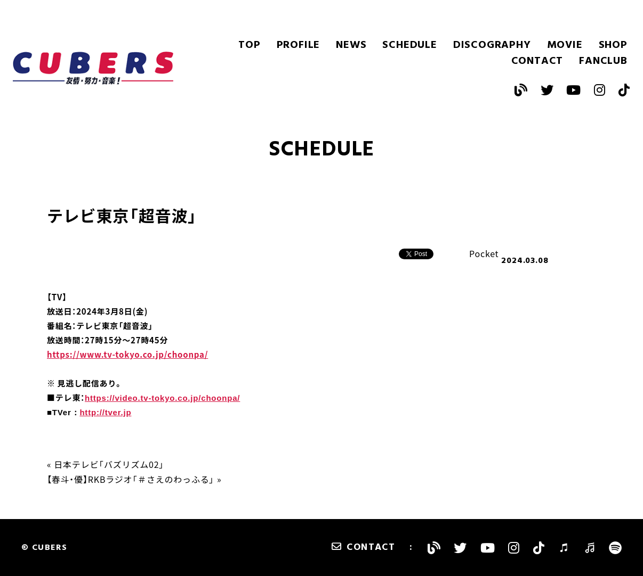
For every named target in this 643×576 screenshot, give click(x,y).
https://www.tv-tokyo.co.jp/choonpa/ (127, 354)
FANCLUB (603, 61)
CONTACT (537, 61)
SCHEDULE (409, 45)
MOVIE (565, 45)
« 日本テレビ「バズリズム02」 (105, 464)
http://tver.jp (105, 412)
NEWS (351, 45)
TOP (249, 45)
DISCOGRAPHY (492, 45)
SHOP (613, 45)
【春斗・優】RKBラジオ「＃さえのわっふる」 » (134, 479)
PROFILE (298, 45)
